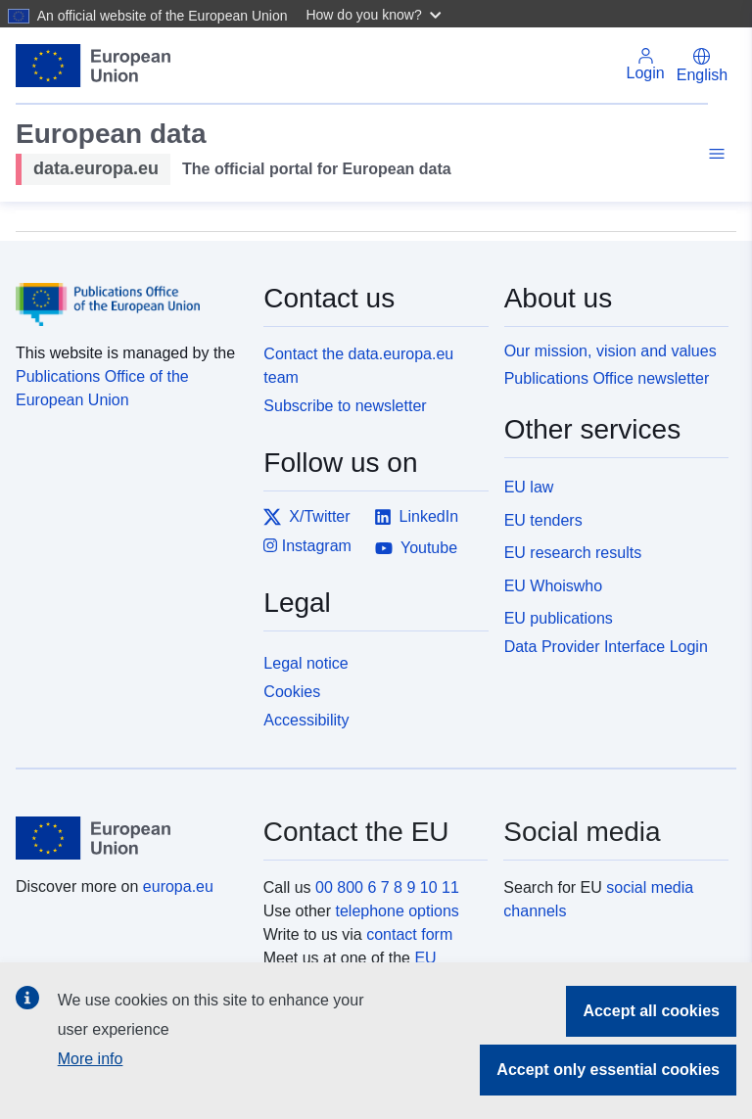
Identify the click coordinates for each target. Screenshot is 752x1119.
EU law (529, 487)
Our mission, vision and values (610, 351)
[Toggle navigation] (713, 156)
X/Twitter (306, 517)
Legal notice (305, 663)
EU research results (573, 552)
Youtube (416, 548)
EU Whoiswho (553, 586)
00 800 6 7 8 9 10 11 (387, 887)
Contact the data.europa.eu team (358, 366)
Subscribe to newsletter (344, 405)
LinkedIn (416, 517)
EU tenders (543, 520)
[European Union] (128, 838)
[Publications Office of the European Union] (128, 290)
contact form (409, 934)
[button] (375, 13)
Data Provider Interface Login (606, 646)
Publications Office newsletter (607, 378)
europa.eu (178, 886)
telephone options (396, 911)
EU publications (558, 618)
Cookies (291, 691)
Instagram (307, 545)
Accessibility (306, 720)
